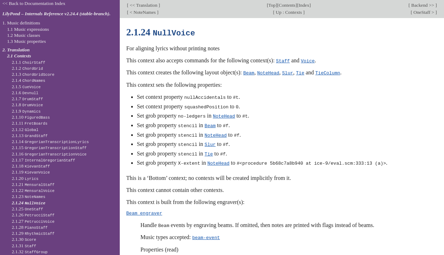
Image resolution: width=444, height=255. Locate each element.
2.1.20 (25, 178)
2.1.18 (31, 166)
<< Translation (144, 5)
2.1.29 (33, 233)
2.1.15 (49, 147)
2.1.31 (24, 245)
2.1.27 (33, 221)
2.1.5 (26, 86)
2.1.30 (24, 239)
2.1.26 (33, 214)
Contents (287, 5)
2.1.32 (29, 251)
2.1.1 (28, 62)
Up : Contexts (289, 12)
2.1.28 (29, 227)
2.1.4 (28, 80)
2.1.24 (28, 202)
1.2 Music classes (23, 35)
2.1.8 (27, 104)
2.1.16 (49, 154)
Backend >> (422, 5)
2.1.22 (33, 190)
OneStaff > (423, 12)
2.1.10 (31, 117)
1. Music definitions (21, 23)
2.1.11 (29, 123)
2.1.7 (27, 98)
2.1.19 (31, 172)
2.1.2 (27, 68)
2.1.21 (33, 184)
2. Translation (16, 49)
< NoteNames (143, 12)
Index (304, 5)
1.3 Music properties (26, 41)
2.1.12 (25, 129)
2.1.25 (27, 208)
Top (271, 5)
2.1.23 (28, 196)
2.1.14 (50, 141)
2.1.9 (26, 111)
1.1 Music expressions (28, 29)
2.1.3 (33, 74)
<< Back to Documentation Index (34, 3)
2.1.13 (29, 135)
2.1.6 (25, 92)
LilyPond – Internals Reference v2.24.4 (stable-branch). (56, 13)
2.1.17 (43, 160)
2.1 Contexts (19, 55)
